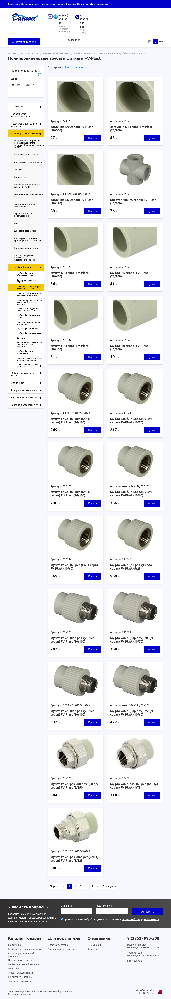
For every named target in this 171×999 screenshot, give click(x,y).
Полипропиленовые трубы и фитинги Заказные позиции (29, 302)
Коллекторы (20, 177)
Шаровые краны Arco (25, 231)
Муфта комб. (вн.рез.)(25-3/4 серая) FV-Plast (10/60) (131, 493)
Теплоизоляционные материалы (25, 205)
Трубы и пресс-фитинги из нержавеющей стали (29, 359)
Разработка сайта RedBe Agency (145, 991)
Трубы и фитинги (29, 267)
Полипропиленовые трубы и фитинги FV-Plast (29, 288)
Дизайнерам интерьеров (53, 4)
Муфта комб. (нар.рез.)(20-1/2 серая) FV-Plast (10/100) (72, 639)
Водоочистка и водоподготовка (20, 115)
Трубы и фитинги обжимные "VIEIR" (25, 274)
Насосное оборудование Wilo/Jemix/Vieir (27, 185)
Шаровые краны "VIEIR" (26, 154)
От (16, 85)
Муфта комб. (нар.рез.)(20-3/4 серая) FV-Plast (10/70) (131, 639)
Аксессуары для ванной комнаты (27, 124)
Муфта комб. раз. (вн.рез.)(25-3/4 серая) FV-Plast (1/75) (134, 785)
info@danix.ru (134, 960)
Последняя (110, 886)
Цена (67, 67)
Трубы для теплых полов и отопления (29, 323)
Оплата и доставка (30, 4)
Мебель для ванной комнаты (27, 373)
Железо (18, 169)
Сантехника (27, 106)
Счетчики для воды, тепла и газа (28, 195)
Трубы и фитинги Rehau (28, 329)
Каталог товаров (24, 41)
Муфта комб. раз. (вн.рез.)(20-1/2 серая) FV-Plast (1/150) (74, 785)
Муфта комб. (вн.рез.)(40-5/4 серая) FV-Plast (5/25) (131, 566)
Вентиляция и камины (27, 397)
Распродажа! (74, 40)
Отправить (147, 911)
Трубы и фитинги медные (29, 333)
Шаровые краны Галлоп (26, 248)
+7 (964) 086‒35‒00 (63, 19)
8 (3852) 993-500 (143, 938)
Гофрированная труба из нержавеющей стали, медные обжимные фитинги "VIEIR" (29, 143)
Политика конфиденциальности (92, 4)
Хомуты (18, 223)
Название (78, 67)
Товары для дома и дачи (27, 390)
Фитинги (21, 338)
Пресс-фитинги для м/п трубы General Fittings (28, 310)
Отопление (27, 382)
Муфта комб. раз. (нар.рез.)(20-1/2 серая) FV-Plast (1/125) (75, 858)
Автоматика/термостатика (28, 162)
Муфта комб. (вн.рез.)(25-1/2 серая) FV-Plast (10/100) (71, 493)
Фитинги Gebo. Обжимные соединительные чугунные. (29, 345)
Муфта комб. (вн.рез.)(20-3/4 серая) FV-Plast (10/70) (131, 420)
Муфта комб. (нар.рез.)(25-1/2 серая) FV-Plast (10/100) (72, 712)
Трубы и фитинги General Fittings (28, 316)
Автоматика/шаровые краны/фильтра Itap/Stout (27, 239)
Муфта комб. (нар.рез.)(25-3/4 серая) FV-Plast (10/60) (131, 712)
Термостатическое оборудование (23, 214)
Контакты (71, 4)
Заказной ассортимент (27, 404)
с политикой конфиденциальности (140, 919)
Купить (92, 138)
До (31, 85)
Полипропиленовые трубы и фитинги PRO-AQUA (29, 294)
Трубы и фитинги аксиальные (25, 352)
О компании (14, 4)
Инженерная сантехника (27, 133)
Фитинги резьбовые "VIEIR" (26, 281)
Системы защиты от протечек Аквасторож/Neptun (24, 257)
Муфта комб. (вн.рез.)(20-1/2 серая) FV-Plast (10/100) (71, 420)
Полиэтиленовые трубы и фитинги (30, 365)
